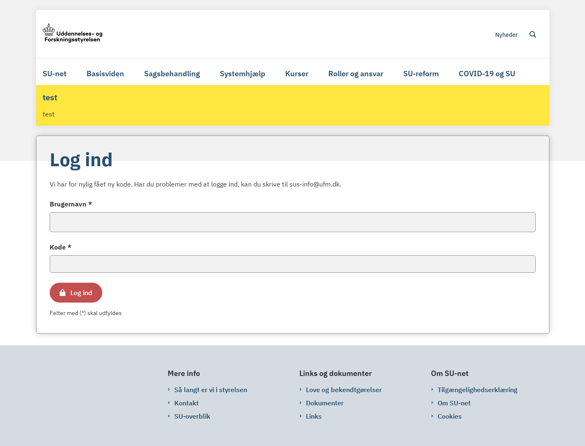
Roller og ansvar (355, 73)
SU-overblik (192, 416)
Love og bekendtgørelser (344, 389)
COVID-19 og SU (487, 73)
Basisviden (105, 73)
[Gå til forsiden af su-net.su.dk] (72, 34)
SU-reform (421, 73)
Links (314, 416)
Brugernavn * (71, 204)
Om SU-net (454, 403)
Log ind (81, 292)
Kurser (296, 73)
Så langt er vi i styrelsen (210, 389)
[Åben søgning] (533, 34)
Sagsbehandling (172, 73)
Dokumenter (325, 403)
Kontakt (186, 403)
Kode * (61, 247)
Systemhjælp (242, 73)
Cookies (450, 416)
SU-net (55, 73)
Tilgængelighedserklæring (478, 389)
